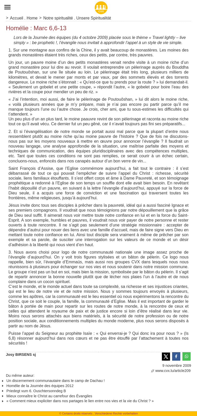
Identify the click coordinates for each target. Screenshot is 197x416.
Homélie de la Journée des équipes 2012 (40, 386)
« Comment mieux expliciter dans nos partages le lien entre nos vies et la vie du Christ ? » (80, 401)
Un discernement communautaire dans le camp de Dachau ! (55, 381)
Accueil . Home (24, 18)
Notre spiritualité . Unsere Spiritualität (77, 18)
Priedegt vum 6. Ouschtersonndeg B (36, 391)
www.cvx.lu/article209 (171, 371)
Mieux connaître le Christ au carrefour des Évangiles (49, 396)
